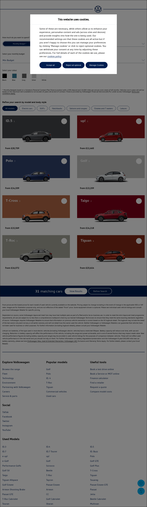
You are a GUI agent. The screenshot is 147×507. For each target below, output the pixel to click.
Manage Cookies (96, 65)
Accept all (50, 65)
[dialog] (73, 253)
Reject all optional (73, 65)
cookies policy (54, 56)
